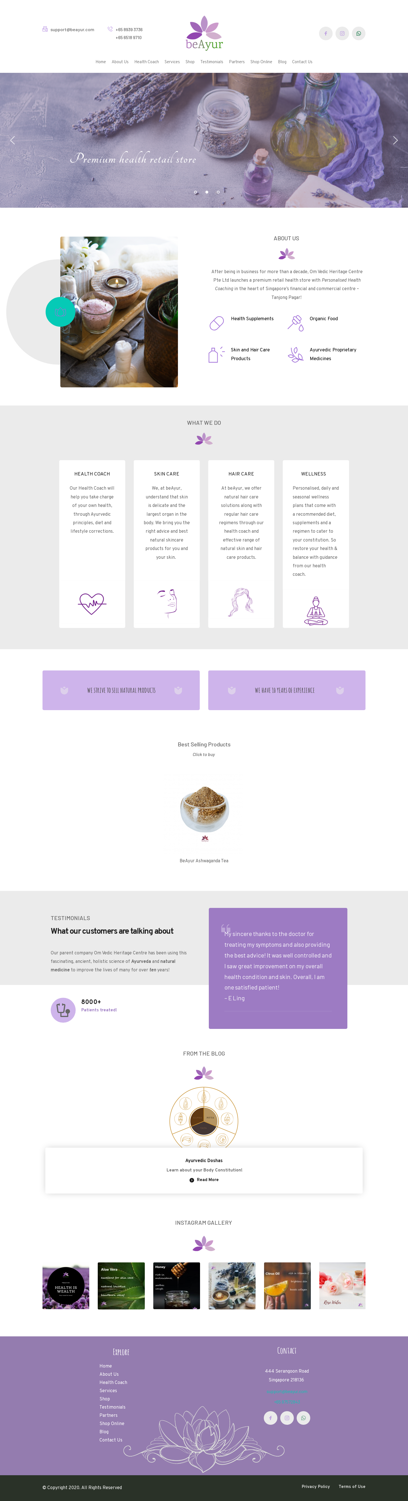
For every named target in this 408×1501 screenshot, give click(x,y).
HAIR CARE (241, 474)
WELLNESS (313, 474)
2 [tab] (206, 192)
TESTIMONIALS (70, 917)
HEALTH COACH (92, 474)
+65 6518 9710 (129, 37)
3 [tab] (218, 192)
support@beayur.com (72, 29)
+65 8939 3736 (129, 29)
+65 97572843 (287, 1401)
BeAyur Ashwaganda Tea (204, 861)
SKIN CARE (166, 474)
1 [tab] (195, 192)
